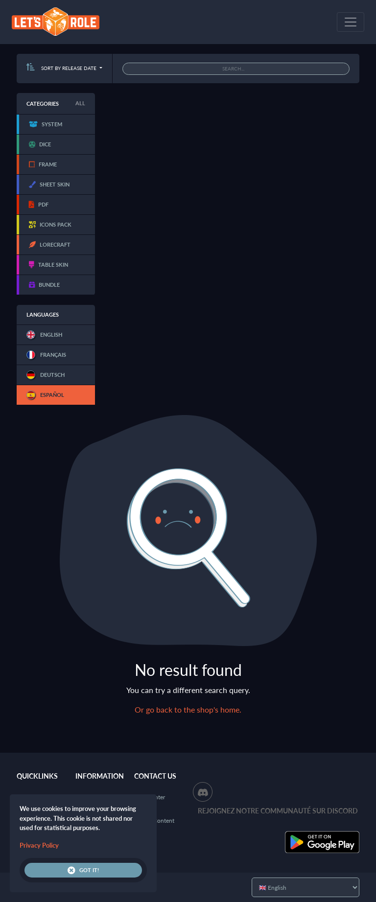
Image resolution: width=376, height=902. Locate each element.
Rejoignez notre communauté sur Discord (278, 811)
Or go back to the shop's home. (188, 709)
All (80, 103)
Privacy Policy (39, 845)
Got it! (83, 870)
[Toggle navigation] (350, 22)
